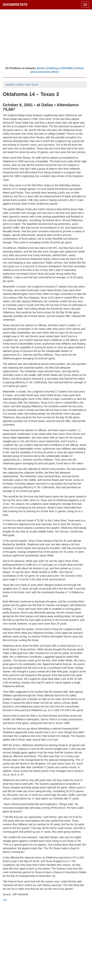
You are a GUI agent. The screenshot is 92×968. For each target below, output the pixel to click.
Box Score (32, 84)
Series (20, 84)
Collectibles (67, 68)
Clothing (52, 68)
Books (41, 68)
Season (10, 84)
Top (5, 899)
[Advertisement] (46, 38)
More (56, 71)
